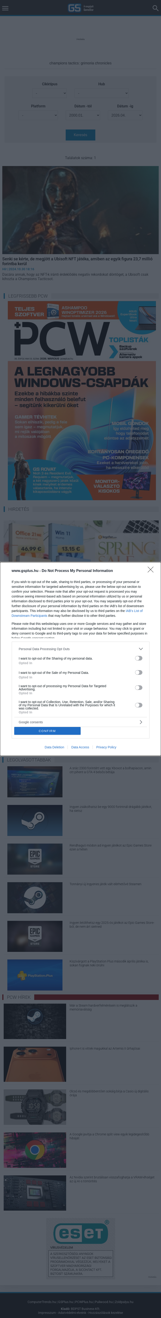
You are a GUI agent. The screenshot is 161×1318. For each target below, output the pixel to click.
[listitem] (80, 648)
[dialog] (80, 659)
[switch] (138, 658)
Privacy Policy (106, 747)
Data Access (80, 747)
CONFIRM (47, 730)
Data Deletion (54, 747)
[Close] (152, 571)
